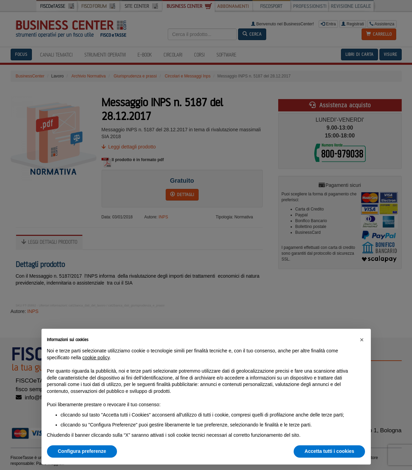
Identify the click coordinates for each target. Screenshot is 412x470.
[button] (361, 339)
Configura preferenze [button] (82, 451)
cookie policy (95, 357)
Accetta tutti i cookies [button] (329, 451)
